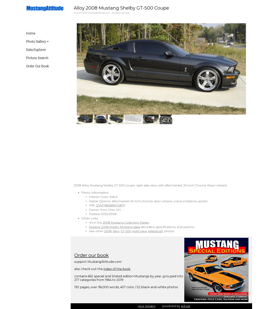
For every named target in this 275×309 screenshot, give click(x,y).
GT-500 (126, 231)
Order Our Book (37, 66)
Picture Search (37, 58)
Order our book (91, 255)
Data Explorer (36, 50)
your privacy (146, 306)
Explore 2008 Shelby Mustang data (114, 227)
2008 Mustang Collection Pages (126, 222)
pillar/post (155, 231)
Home (30, 33)
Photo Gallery (37, 42)
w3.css (185, 306)
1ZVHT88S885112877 (110, 205)
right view (140, 231)
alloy (116, 231)
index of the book (117, 269)
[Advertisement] (161, 153)
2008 (108, 231)
